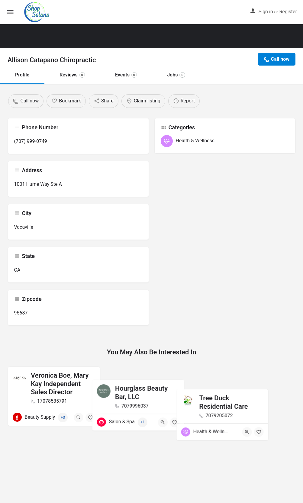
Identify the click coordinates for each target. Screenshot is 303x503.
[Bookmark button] (90, 417)
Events (126, 75)
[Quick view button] (78, 417)
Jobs (176, 75)
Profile (22, 75)
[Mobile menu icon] (10, 12)
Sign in (266, 12)
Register (288, 12)
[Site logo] (38, 12)
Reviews (72, 75)
